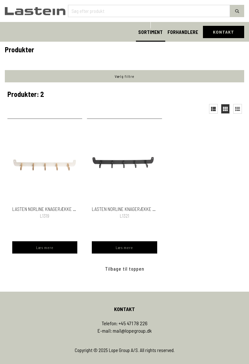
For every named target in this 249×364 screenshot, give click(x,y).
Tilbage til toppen (124, 269)
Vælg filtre (124, 76)
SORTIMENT (150, 32)
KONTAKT (223, 32)
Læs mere (44, 247)
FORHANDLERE (183, 32)
